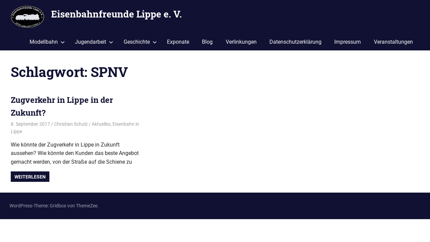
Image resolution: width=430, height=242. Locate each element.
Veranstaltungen (393, 42)
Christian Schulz (71, 124)
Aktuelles (101, 124)
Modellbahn (47, 42)
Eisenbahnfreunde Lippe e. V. (116, 14)
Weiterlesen (30, 176)
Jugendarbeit (94, 42)
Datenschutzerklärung (295, 42)
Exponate (178, 42)
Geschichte (140, 42)
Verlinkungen (241, 42)
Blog (207, 42)
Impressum (347, 42)
